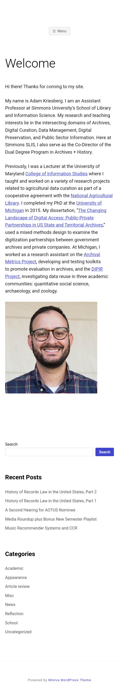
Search (11, 444)
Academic (14, 568)
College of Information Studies (56, 173)
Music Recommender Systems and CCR (41, 528)
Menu (61, 31)
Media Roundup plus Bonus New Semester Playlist (51, 519)
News (10, 604)
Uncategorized (18, 631)
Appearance (16, 577)
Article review (17, 586)
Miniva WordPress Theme (69, 680)
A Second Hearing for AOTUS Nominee (40, 510)
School (11, 623)
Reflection (14, 613)
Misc (9, 595)
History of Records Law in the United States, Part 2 (50, 492)
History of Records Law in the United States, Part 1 (50, 500)
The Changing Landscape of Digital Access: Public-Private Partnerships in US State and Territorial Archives (55, 218)
